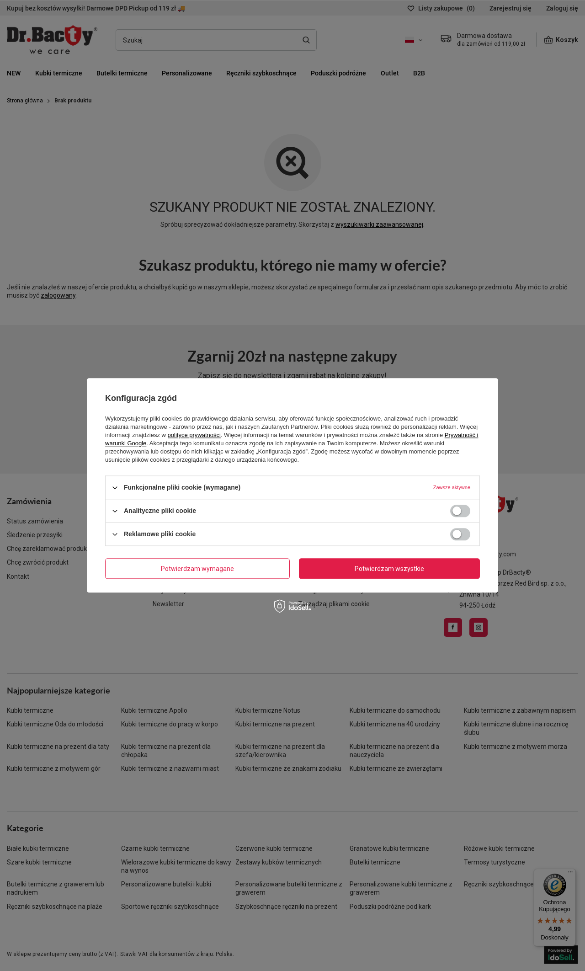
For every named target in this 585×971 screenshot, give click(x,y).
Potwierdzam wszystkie (389, 568)
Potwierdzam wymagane (197, 568)
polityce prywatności (194, 435)
